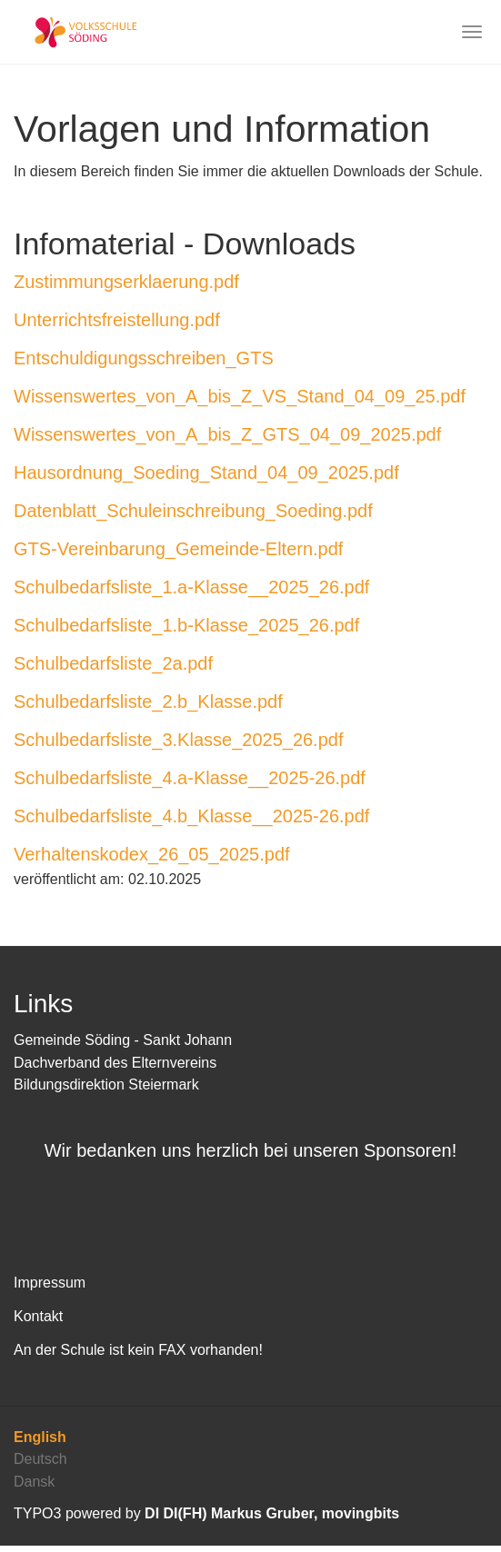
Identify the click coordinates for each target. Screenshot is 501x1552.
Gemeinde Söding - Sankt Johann (123, 1040)
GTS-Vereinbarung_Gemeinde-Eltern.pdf (178, 549)
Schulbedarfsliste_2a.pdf (113, 663)
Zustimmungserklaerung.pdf (126, 282)
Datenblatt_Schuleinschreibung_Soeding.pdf (193, 511)
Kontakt (38, 1322)
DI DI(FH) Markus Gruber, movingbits (272, 1519)
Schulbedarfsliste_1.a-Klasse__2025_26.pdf (191, 587)
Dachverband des (73, 1062)
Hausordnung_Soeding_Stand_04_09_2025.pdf (206, 473)
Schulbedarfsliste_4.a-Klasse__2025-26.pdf (190, 778)
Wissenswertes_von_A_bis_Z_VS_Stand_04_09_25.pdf (240, 396)
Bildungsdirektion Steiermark (106, 1084)
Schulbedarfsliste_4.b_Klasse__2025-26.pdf (191, 816)
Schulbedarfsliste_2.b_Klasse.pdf (148, 701)
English (40, 1443)
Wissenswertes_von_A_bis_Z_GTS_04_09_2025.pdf (227, 434)
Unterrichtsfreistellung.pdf (117, 320)
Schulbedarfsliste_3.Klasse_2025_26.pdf (178, 740)
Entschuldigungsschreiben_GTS (144, 358)
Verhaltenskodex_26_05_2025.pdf (152, 854)
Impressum (49, 1289)
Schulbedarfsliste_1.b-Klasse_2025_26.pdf (186, 625)
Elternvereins (174, 1062)
